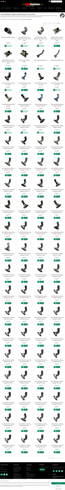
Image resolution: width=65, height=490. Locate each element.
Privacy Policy (15, 471)
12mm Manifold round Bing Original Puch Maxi (8, 147)
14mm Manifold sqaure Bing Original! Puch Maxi (24, 105)
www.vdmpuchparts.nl (30, 476)
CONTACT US (54, 477)
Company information (17, 468)
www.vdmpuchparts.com (30, 474)
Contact (1, 467)
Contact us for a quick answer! (27, 19)
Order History (28, 468)
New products (51, 8)
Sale (45, 8)
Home (2, 8)
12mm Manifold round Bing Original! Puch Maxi (57, 126)
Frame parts (8, 8)
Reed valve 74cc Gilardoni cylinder (24, 61)
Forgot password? (29, 470)
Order (58, 45)
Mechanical (25, 8)
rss (39, 487)
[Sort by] (60, 23)
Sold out (9, 45)
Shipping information (17, 469)
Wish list (27, 469)
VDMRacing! (58, 8)
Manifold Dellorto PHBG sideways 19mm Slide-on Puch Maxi (24, 39)
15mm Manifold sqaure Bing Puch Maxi (8, 83)
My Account (60, 11)
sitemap (36, 487)
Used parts (33, 8)
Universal (40, 8)
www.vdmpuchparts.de (30, 475)
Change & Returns (3, 469)
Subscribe (42, 469)
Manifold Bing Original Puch (40, 60)
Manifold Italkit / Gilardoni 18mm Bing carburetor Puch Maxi (56, 39)
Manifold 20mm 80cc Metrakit (8, 37)
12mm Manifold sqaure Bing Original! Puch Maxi (24, 190)
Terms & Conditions (16, 470)
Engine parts (16, 8)
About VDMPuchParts (17, 467)
